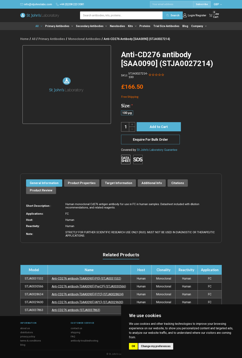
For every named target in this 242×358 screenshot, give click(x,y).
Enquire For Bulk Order (150, 139)
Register (201, 15)
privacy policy (27, 336)
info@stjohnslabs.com (36, 4)
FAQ (73, 336)
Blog (185, 26)
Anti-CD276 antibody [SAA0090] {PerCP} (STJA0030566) (89, 286)
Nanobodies (117, 26)
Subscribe (202, 4)
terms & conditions (30, 340)
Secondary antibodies (91, 26)
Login (191, 15)
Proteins (144, 26)
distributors (26, 332)
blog (22, 344)
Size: (127, 105)
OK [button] (133, 346)
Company (199, 26)
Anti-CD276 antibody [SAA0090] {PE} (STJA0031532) (86, 278)
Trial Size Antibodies (166, 26)
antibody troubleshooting (84, 340)
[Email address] (171, 4)
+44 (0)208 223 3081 (70, 4)
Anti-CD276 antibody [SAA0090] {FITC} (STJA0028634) (88, 294)
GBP (218, 4)
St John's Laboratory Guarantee (157, 150)
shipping (75, 332)
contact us (76, 328)
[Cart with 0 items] (215, 15)
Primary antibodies (59, 26)
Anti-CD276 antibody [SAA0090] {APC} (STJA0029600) (87, 302)
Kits (132, 26)
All (38, 26)
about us (25, 328)
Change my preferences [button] (156, 346)
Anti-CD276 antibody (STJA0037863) (76, 310)
